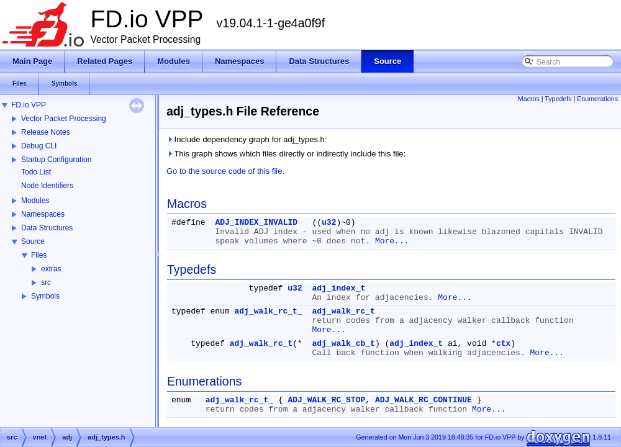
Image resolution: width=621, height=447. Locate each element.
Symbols (45, 296)
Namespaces (43, 214)
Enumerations (597, 98)
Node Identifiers (47, 185)
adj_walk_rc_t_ (268, 311)
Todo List (36, 172)
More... (392, 241)
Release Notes (45, 132)
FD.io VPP (28, 105)
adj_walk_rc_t (343, 311)
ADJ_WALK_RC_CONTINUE (423, 400)
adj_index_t (338, 288)
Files (39, 255)
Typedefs (558, 98)
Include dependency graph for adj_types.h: (246, 139)
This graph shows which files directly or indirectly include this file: (286, 153)
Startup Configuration (56, 159)
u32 (329, 222)
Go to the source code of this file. (225, 171)
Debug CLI (39, 146)
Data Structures (47, 228)
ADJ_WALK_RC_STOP (326, 400)
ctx (503, 343)
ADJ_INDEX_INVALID (256, 222)
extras (51, 268)
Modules (35, 200)
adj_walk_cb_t (343, 343)
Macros (529, 98)
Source (33, 241)
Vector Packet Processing (63, 118)
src (46, 282)
